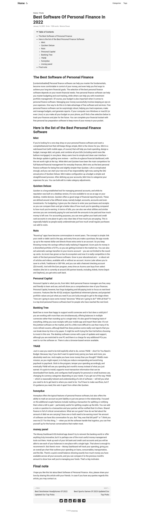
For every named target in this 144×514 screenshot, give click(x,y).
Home (21, 3)
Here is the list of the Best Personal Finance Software (61, 39)
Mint (43, 42)
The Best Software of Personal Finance (55, 36)
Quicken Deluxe (47, 45)
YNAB (43, 58)
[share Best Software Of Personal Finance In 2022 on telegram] (83, 501)
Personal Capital (48, 52)
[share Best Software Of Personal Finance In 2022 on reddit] (70, 501)
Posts (41, 13)
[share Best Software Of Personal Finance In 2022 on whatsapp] (79, 501)
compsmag (74, 511)
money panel (46, 64)
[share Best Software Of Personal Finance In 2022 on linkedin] (65, 501)
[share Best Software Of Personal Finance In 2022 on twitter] (61, 501)
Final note (43, 67)
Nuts (43, 48)
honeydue (45, 61)
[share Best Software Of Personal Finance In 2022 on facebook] (74, 501)
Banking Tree (46, 55)
